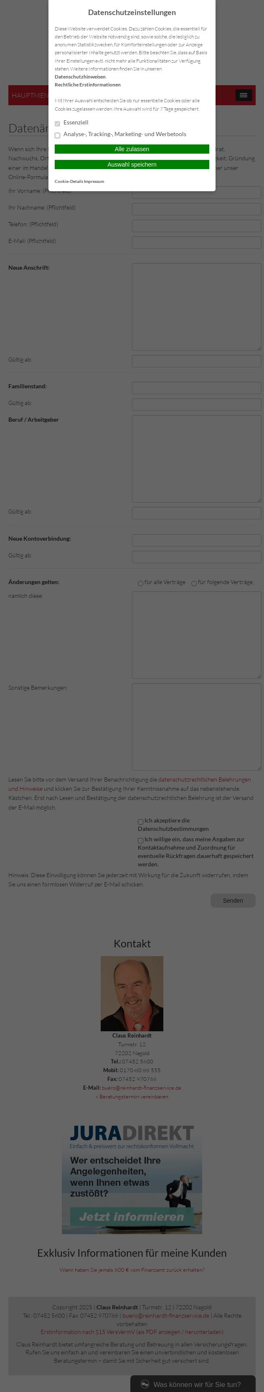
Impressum (94, 181)
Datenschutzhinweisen (80, 76)
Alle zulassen (132, 149)
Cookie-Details (69, 181)
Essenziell (72, 123)
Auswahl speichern (132, 164)
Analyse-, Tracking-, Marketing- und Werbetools (120, 134)
